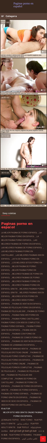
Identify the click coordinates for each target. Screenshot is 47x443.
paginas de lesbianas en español (18, 345)
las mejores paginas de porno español (21, 248)
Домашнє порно (10, 420)
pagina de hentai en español (26, 304)
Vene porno (26, 420)
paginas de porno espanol (15, 394)
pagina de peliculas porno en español (21, 308)
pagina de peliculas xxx (13, 311)
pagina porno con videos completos (20, 323)
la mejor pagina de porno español (19, 233)
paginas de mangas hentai (14, 349)
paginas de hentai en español (27, 341)
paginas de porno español (24, 390)
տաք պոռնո (23, 427)
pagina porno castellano (25, 319)
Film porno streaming (20, 435)
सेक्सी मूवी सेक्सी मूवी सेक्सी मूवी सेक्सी (23, 431)
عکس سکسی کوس (29, 439)
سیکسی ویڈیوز (23, 424)
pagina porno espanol (13, 326)
